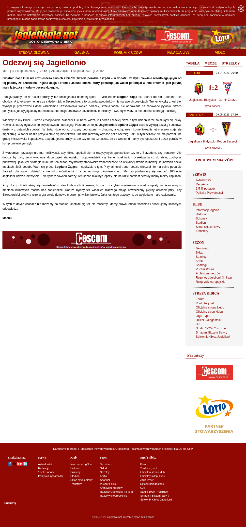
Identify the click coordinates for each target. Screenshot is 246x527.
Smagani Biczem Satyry (211, 332)
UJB (198, 324)
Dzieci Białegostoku (209, 320)
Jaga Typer (203, 316)
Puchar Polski (205, 269)
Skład (199, 252)
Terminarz (202, 248)
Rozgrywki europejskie (210, 281)
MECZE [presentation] (211, 63)
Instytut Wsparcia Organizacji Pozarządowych (121, 448)
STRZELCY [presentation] (231, 63)
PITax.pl (177, 448)
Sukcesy (201, 218)
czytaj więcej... (213, 105)
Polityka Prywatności (209, 192)
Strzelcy (201, 256)
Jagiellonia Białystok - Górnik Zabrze (213, 100)
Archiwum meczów (208, 273)
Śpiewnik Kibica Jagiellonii (213, 336)
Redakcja (202, 184)
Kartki (199, 261)
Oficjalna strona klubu (210, 307)
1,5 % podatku (205, 188)
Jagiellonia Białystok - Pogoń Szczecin (213, 141)
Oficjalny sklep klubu (209, 311)
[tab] (193, 63)
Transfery (202, 231)
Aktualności (203, 180)
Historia (201, 214)
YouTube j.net (205, 303)
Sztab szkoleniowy (208, 227)
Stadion (201, 222)
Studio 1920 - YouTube (211, 328)
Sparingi (201, 265)
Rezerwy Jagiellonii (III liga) (214, 277)
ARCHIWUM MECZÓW (214, 160)
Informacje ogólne (207, 210)
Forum (200, 299)
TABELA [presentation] (193, 63)
